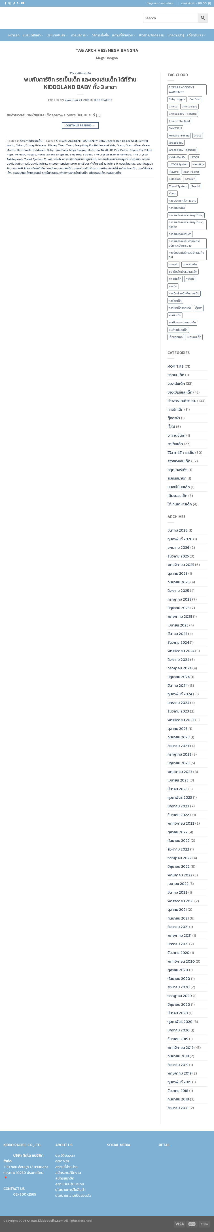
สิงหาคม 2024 (178, 659)
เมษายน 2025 (177, 625)
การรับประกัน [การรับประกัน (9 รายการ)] (177, 208)
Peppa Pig (136, 150)
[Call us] (18, 3)
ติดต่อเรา (62, 1161)
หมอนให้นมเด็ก (178, 487)
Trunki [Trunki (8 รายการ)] (195, 186)
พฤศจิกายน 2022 (180, 823)
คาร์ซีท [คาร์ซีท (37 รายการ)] (173, 286)
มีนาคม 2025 (177, 633)
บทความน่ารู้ (175, 35)
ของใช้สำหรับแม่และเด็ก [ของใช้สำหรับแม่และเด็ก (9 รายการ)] (183, 272)
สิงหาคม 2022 (178, 849)
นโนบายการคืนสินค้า (70, 1189)
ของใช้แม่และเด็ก (179, 392)
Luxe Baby (61, 150)
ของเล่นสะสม (127, 163)
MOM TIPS (175, 366)
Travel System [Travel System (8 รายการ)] (178, 186)
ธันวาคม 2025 (178, 556)
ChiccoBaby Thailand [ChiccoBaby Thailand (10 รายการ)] (183, 113)
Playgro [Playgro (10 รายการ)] (174, 172)
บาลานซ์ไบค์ (176, 435)
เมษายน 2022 (178, 883)
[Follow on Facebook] (5, 3)
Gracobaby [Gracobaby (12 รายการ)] (176, 142)
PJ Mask (20, 154)
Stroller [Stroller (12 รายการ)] (190, 179)
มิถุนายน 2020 (178, 1004)
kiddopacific (103, 100)
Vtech (57, 159)
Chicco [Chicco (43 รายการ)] (173, 106)
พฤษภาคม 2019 (179, 1073)
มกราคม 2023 (178, 806)
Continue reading (80, 126)
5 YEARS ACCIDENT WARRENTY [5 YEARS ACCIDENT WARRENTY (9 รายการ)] (182, 89)
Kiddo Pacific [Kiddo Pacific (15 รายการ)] (177, 157)
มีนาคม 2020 (177, 1013)
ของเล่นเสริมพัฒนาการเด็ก (90, 168)
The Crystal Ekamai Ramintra (112, 154)
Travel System (33, 159)
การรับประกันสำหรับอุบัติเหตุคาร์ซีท (119, 159)
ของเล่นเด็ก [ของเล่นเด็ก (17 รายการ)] (190, 264)
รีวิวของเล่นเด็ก (178, 461)
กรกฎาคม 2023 (179, 754)
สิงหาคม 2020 (178, 987)
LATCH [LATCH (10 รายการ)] (194, 157)
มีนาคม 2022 (177, 892)
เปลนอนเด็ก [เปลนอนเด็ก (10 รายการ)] (194, 337)
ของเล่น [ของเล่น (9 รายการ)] (173, 264)
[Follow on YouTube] (22, 3)
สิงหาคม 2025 (178, 590)
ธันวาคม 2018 (177, 1090)
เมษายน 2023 (178, 780)
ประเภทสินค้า (57, 35)
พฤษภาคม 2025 (179, 616)
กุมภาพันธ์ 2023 (179, 797)
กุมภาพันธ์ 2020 (180, 1021)
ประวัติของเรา (65, 1155)
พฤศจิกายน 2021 (180, 901)
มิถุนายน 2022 (178, 866)
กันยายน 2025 (178, 582)
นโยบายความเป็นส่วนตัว (73, 1195)
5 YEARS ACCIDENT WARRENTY (76, 141)
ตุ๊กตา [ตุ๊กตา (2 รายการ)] (198, 308)
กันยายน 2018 (178, 1099)
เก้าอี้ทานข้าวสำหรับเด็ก (73, 173)
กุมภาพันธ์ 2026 (179, 539)
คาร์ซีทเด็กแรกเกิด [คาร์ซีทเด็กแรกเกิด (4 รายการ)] (180, 308)
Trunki (48, 159)
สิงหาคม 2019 (177, 1064)
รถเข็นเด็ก (175, 443)
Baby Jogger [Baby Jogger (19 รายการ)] (177, 99)
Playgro (31, 154)
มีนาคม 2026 (177, 530)
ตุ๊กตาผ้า (173, 418)
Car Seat (131, 141)
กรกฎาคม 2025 (179, 599)
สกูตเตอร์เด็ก (177, 469)
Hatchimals (24, 150)
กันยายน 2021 (178, 918)
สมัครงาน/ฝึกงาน (68, 1172)
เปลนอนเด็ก (113, 173)
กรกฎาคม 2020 (179, 995)
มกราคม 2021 (177, 944)
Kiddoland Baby (43, 150)
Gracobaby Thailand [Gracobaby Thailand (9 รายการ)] (182, 150)
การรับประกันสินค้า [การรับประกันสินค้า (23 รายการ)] (180, 234)
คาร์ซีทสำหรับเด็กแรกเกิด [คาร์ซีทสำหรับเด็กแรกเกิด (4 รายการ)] (184, 293)
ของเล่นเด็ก (65, 168)
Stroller (87, 154)
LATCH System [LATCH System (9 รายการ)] (178, 164)
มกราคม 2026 (178, 547)
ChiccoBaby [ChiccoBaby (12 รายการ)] (189, 106)
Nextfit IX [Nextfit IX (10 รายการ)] (198, 164)
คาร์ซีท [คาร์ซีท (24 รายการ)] (190, 279)
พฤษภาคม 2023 (179, 771)
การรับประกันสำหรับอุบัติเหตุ (79, 159)
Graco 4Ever (133, 145)
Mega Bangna (77, 150)
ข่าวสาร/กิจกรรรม (151, 35)
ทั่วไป (171, 426)
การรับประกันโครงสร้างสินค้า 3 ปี (98, 163)
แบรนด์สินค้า (33, 35)
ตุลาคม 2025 (177, 573)
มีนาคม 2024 (177, 685)
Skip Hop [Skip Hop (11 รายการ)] (175, 179)
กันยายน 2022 (178, 840)
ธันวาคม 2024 (178, 642)
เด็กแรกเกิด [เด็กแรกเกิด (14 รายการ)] (176, 337)
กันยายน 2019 (178, 1056)
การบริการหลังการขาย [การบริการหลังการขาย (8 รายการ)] (182, 201)
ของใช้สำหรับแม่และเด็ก (122, 168)
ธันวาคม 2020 (178, 952)
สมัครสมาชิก (176, 478)
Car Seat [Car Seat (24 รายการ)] (195, 99)
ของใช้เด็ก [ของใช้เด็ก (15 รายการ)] (175, 279)
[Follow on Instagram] (9, 3)
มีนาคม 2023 (177, 789)
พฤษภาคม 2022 (179, 875)
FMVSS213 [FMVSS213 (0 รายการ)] (175, 128)
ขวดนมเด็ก (175, 374)
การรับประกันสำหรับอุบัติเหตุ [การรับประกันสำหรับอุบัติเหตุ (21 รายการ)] (186, 215)
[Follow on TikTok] (14, 3)
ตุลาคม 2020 (177, 969)
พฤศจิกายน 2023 (180, 720)
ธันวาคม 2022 (178, 814)
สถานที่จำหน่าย (124, 35)
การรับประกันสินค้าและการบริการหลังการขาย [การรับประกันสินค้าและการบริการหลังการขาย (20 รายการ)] (184, 243)
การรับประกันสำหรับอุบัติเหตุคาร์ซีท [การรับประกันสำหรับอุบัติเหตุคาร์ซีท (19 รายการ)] (186, 224)
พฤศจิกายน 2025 (180, 564)
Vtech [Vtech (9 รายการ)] (172, 193)
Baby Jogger (107, 141)
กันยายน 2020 (178, 978)
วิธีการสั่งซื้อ (100, 35)
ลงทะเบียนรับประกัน (69, 1184)
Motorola (94, 150)
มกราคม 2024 (178, 702)
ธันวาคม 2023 (178, 711)
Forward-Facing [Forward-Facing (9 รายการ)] (179, 135)
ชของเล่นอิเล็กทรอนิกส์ (27, 173)
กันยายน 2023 (178, 737)
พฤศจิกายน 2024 (180, 651)
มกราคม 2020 (178, 1030)
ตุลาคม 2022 (177, 832)
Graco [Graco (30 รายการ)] (197, 135)
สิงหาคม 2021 (177, 926)
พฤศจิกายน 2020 (181, 961)
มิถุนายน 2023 (178, 763)
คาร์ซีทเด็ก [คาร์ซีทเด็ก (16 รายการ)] (175, 301)
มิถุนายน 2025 (178, 607)
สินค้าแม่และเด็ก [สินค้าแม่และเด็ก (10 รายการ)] (178, 330)
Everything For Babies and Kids (95, 145)
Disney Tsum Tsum (60, 145)
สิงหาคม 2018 (178, 1107)
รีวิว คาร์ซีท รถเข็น (80, 73)
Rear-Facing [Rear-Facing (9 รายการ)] (191, 172)
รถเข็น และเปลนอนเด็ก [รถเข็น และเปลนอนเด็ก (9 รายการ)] (182, 322)
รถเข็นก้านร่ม (50, 173)
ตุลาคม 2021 (177, 909)
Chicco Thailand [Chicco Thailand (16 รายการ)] (179, 121)
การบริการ (80, 35)
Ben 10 (120, 141)
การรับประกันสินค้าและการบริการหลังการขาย (50, 163)
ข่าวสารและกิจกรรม (181, 400)
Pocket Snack (46, 154)
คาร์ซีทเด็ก (175, 409)
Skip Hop (75, 154)
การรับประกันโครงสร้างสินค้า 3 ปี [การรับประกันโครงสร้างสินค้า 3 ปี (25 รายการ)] (186, 255)
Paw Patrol (121, 150)
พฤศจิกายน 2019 (180, 1047)
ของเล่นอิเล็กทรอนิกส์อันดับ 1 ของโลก (34, 168)
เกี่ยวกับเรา (196, 35)
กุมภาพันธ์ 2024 (179, 694)
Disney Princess (36, 145)
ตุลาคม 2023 (177, 728)
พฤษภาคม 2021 (179, 935)
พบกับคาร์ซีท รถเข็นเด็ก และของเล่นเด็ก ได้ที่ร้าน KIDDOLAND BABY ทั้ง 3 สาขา (80, 83)
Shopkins (62, 154)
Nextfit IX (107, 150)
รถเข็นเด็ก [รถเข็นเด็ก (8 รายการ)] (175, 315)
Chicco (20, 145)
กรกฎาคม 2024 (179, 668)
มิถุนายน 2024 (178, 676)
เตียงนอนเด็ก (97, 173)
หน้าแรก (14, 35)
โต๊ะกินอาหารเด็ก (179, 504)
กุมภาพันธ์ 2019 (179, 1082)
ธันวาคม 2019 (177, 1038)
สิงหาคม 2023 (178, 745)
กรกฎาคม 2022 (179, 858)
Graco (120, 145)
